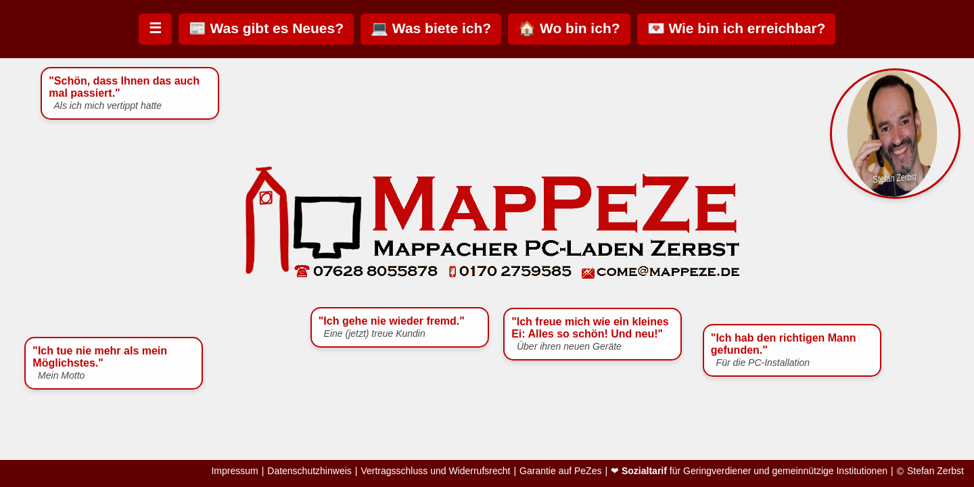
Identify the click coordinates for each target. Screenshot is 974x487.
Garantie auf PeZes (560, 471)
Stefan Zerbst (935, 471)
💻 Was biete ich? (431, 28)
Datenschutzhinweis (309, 471)
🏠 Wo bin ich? (569, 28)
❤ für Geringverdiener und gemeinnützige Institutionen (749, 471)
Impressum (234, 471)
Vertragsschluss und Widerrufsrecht (435, 471)
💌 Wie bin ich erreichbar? (736, 28)
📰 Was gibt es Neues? (266, 28)
